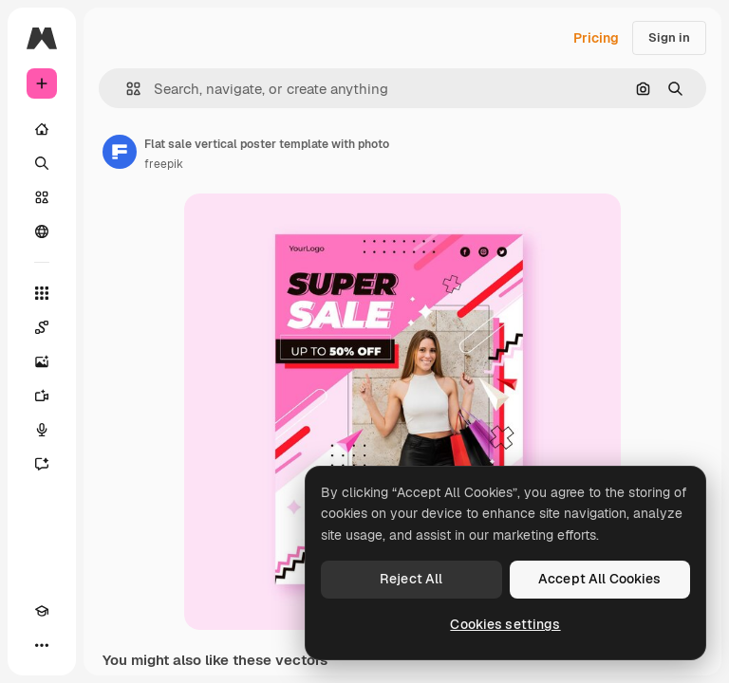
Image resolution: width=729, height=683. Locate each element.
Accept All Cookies (600, 578)
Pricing (596, 37)
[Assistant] (42, 464)
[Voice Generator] (42, 430)
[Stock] (42, 197)
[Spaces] (42, 327)
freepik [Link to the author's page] (163, 164)
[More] (42, 645)
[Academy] (42, 611)
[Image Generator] (42, 361)
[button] (126, 89)
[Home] (42, 129)
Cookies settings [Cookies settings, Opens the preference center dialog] (505, 624)
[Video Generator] (42, 395)
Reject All (411, 578)
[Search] (42, 163)
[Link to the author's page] (120, 152)
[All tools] (42, 293)
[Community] (42, 231)
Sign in (669, 37)
